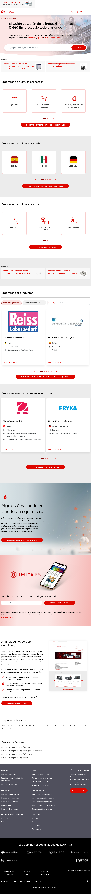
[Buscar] (72, 12)
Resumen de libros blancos (42, 809)
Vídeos (3, 822)
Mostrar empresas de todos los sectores (45, 125)
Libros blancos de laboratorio (43, 798)
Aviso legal (5, 881)
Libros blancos (37, 825)
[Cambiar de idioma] (81, 12)
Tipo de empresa (53, 38)
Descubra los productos (10, 794)
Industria (32, 38)
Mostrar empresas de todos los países (45, 186)
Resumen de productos (10, 809)
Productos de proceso (9, 801)
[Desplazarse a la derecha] (53, 302)
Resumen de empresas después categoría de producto (21, 750)
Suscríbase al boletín (60, 603)
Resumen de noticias (9, 784)
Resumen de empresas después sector (15, 747)
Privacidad (39, 881)
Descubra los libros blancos (42, 794)
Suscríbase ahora (79, 790)
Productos (35, 822)
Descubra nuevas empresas (42, 778)
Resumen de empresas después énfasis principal (19, 754)
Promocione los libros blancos (43, 805)
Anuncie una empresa (40, 781)
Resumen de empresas (40, 785)
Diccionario (5, 818)
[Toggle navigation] (88, 12)
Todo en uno (36, 829)
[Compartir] (76, 12)
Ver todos (7, 618)
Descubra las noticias (9, 774)
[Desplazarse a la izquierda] (50, 302)
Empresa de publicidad (17, 703)
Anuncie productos (8, 805)
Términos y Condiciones (22, 881)
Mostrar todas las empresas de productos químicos (45, 377)
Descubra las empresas (40, 774)
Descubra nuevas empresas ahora (22, 540)
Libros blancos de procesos (42, 801)
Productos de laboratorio (10, 798)
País (41, 38)
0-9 (3, 725)
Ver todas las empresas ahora (45, 467)
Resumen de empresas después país (14, 757)
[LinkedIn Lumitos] (88, 881)
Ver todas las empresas (45, 247)
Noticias (35, 818)
